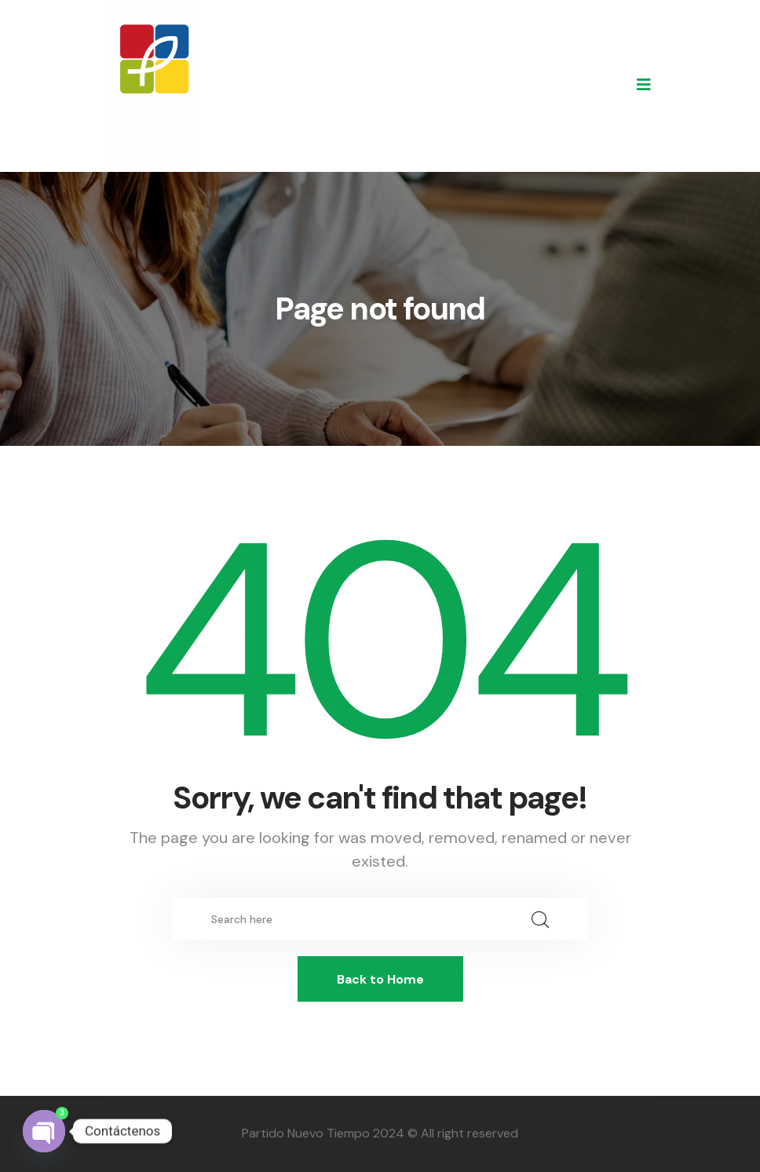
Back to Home (380, 979)
